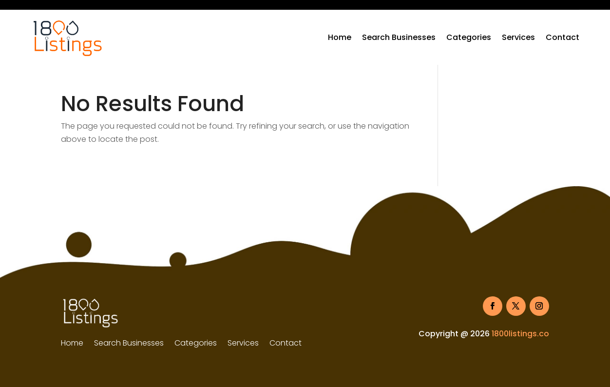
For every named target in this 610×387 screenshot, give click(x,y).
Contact (562, 37)
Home (339, 37)
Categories (468, 37)
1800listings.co (520, 333)
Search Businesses (399, 37)
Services (518, 37)
